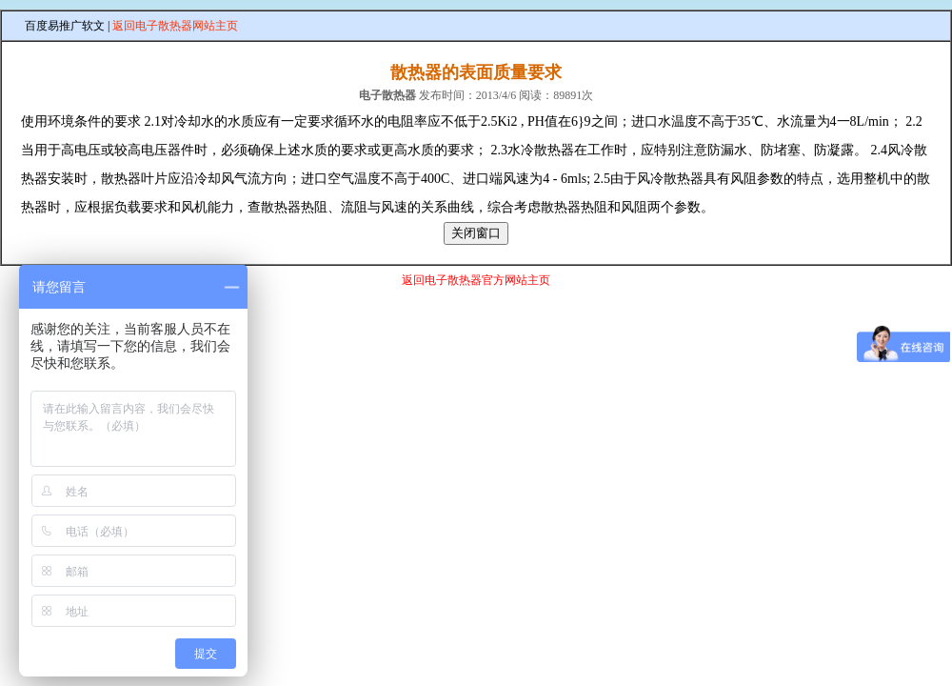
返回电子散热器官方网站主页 (476, 280)
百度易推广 (53, 25)
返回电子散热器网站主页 (175, 25)
